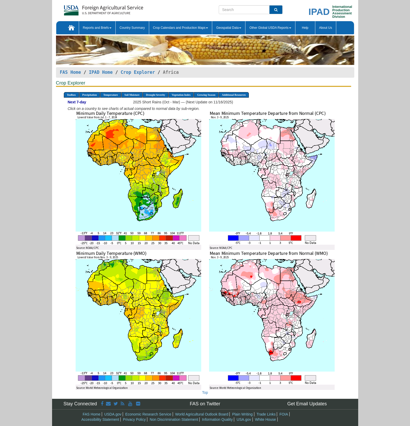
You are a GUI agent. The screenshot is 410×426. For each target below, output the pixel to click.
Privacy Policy (134, 419)
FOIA (283, 414)
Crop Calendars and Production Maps (180, 28)
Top (205, 392)
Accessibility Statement (100, 419)
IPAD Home (101, 72)
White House (265, 419)
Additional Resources (234, 94)
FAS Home (70, 72)
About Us (325, 28)
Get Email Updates (307, 403)
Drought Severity (155, 94)
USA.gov (244, 419)
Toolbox (71, 94)
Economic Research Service (148, 414)
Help (305, 28)
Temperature (110, 94)
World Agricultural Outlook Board (201, 414)
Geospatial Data (228, 28)
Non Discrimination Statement (174, 419)
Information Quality (217, 419)
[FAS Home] (90, 8)
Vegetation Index (181, 94)
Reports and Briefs (97, 28)
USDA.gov (112, 414)
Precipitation (89, 94)
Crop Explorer (138, 72)
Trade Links (266, 414)
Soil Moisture (132, 94)
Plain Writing (242, 414)
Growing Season (206, 94)
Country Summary (132, 28)
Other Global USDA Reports (270, 28)
